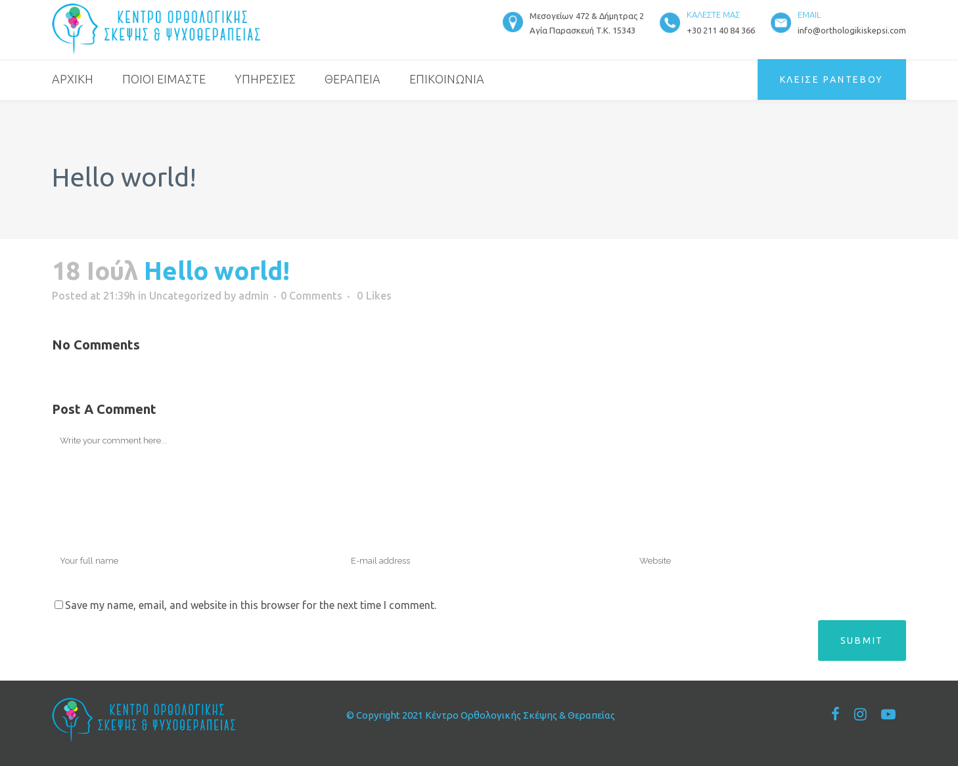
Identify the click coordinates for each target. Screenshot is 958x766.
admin (254, 296)
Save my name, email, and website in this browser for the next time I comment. (250, 605)
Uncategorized (185, 296)
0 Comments (311, 296)
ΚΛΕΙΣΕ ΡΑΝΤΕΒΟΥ (832, 79)
